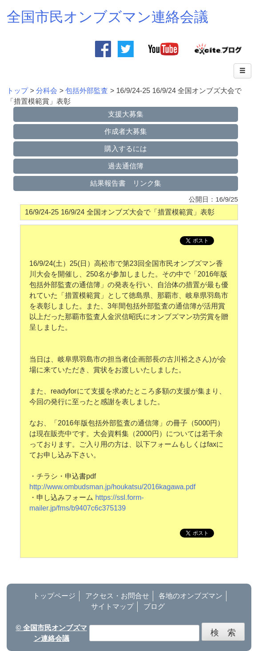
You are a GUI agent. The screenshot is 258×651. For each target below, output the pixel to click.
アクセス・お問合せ (117, 596)
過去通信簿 (125, 166)
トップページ (54, 596)
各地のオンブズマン (190, 596)
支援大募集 (125, 114)
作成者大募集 (125, 131)
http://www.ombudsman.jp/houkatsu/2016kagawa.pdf (112, 487)
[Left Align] (242, 70)
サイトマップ (112, 606)
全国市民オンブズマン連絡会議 (107, 17)
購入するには (125, 148)
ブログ (154, 606)
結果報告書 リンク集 (125, 183)
